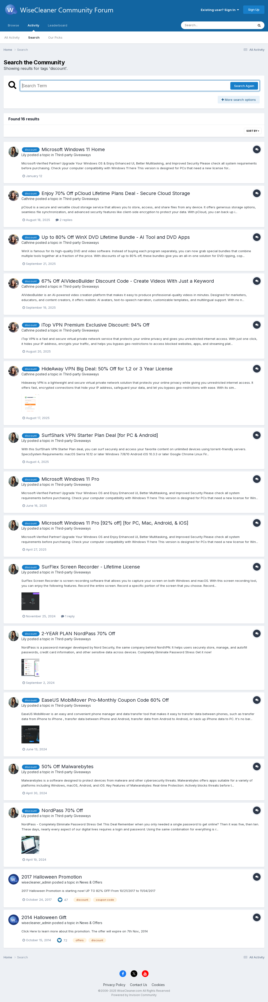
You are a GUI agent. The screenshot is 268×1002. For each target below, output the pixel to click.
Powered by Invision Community (134, 995)
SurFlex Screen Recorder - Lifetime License (90, 567)
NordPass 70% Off (62, 810)
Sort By (252, 130)
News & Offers (91, 882)
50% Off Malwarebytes (67, 766)
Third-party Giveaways (73, 155)
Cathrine (28, 199)
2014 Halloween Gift (44, 917)
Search (34, 37)
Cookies (158, 985)
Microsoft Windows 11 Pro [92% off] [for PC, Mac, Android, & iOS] (114, 523)
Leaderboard (57, 25)
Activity (33, 27)
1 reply (68, 616)
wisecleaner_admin (36, 882)
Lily (23, 155)
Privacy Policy (114, 985)
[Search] (204, 25)
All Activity (12, 37)
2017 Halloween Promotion (51, 877)
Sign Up (253, 9)
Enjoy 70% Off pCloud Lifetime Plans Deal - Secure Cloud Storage (115, 193)
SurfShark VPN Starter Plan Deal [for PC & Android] (99, 435)
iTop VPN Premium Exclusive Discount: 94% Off (95, 325)
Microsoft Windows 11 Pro (70, 479)
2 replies (64, 220)
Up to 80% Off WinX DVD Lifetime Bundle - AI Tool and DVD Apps (115, 237)
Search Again (244, 86)
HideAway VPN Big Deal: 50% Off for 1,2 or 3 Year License (107, 369)
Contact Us (138, 985)
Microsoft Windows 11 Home (73, 149)
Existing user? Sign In (220, 10)
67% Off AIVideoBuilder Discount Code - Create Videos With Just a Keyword (127, 281)
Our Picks (55, 37)
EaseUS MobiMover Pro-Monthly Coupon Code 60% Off (105, 700)
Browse (13, 25)
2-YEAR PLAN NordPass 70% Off (78, 633)
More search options (239, 100)
